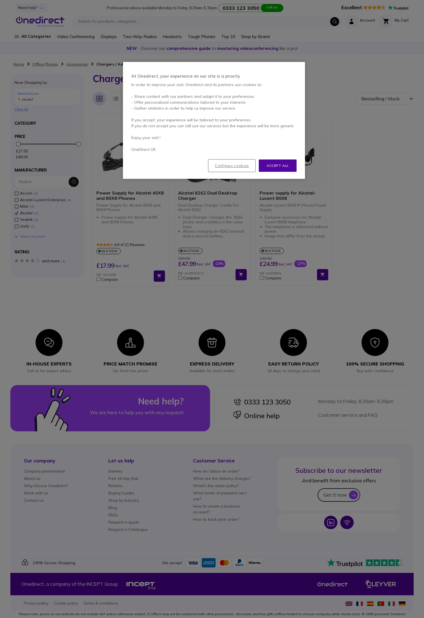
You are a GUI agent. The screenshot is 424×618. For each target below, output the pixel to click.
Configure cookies (232, 165)
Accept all (278, 165)
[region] (214, 120)
